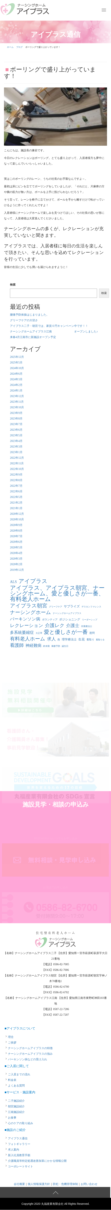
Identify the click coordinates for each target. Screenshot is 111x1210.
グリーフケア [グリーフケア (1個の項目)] (55, 607)
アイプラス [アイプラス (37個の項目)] (33, 581)
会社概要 (19, 1184)
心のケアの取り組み (20, 1123)
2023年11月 (17, 401)
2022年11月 (17, 463)
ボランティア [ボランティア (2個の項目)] (50, 619)
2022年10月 (17, 469)
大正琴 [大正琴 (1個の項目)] (39, 633)
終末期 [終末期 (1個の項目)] (46, 646)
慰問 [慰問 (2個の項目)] (92, 632)
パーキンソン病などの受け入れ (27, 1059)
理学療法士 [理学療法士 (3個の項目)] (69, 639)
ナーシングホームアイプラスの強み (30, 1053)
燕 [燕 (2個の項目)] (58, 639)
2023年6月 (16, 429)
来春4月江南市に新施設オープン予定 (33, 337)
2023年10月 (17, 407)
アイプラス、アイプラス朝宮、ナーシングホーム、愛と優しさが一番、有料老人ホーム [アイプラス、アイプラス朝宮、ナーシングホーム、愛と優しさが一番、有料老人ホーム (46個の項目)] (57, 593)
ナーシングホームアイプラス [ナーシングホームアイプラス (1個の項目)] (67, 613)
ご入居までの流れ (19, 1074)
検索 (13, 284)
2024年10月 (17, 368)
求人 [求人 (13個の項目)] (51, 638)
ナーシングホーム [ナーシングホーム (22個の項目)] (30, 612)
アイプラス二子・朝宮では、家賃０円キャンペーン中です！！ (49, 325)
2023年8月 (16, 418)
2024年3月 (16, 379)
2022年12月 (17, 457)
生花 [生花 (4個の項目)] (81, 639)
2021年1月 (16, 508)
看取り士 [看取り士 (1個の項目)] (100, 640)
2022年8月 (16, 480)
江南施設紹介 (16, 1112)
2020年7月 (16, 536)
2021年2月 (16, 502)
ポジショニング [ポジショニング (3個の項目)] (69, 619)
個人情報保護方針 (39, 1184)
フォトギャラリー (19, 1144)
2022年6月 (16, 491)
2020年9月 (16, 525)
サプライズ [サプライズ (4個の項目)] (72, 606)
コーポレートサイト (20, 1166)
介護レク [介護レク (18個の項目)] (55, 625)
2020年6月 (16, 541)
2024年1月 (16, 390)
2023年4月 (16, 440)
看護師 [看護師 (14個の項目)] (17, 645)
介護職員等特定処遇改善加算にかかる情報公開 (37, 1160)
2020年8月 (16, 530)
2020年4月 (16, 553)
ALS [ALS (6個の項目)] (13, 582)
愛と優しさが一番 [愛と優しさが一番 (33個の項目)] (66, 632)
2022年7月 (16, 485)
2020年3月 (16, 558)
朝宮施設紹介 (16, 1106)
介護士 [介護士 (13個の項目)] (72, 625)
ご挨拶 (12, 1042)
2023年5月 (16, 435)
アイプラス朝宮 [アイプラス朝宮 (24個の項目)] (28, 606)
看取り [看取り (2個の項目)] (90, 639)
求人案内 (13, 1149)
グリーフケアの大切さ (24, 320)
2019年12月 (17, 569)
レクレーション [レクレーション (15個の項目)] (26, 625)
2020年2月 (16, 564)
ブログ (19, 47)
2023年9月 (16, 412)
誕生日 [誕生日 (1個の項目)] (65, 646)
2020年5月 (16, 547)
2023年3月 (16, 446)
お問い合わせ (89, 1184)
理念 (11, 1036)
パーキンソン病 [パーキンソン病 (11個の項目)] (25, 619)
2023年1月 (16, 452)
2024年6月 (16, 373)
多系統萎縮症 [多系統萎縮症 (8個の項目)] (22, 632)
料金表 (12, 1080)
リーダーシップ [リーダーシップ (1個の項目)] (89, 620)
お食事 (12, 1117)
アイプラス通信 (18, 1138)
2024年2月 (16, 384)
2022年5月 (16, 497)
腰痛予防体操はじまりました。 (29, 314)
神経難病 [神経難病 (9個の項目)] (33, 645)
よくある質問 (16, 1085)
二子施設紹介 (16, 1100)
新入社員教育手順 (19, 1155)
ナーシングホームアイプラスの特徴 (30, 1048)
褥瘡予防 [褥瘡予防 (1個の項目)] (55, 646)
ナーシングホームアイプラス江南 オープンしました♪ (54, 331)
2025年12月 (17, 356)
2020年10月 (17, 519)
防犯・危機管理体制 (65, 1184)
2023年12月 (17, 396)
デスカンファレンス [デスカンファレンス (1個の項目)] (91, 607)
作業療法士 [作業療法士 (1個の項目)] (86, 626)
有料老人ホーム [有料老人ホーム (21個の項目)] (27, 638)
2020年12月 (17, 513)
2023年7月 (16, 424)
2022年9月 (16, 474)
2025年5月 (16, 362)
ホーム (10, 47)
